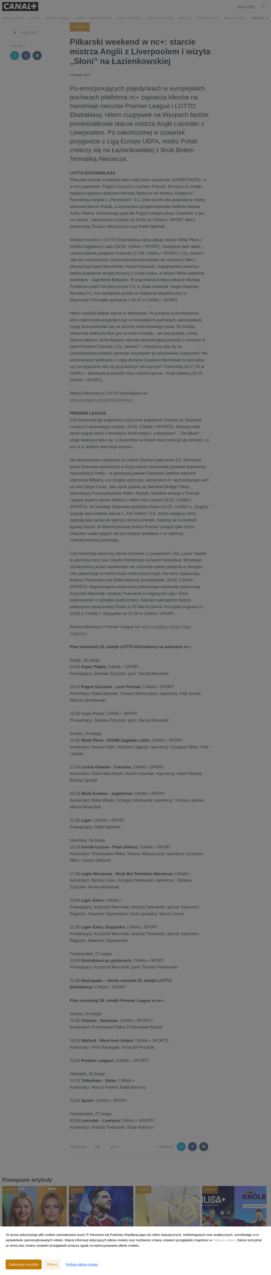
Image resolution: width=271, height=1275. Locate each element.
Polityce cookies (224, 1240)
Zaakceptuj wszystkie (23, 1264)
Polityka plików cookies (82, 1264)
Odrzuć (52, 1264)
